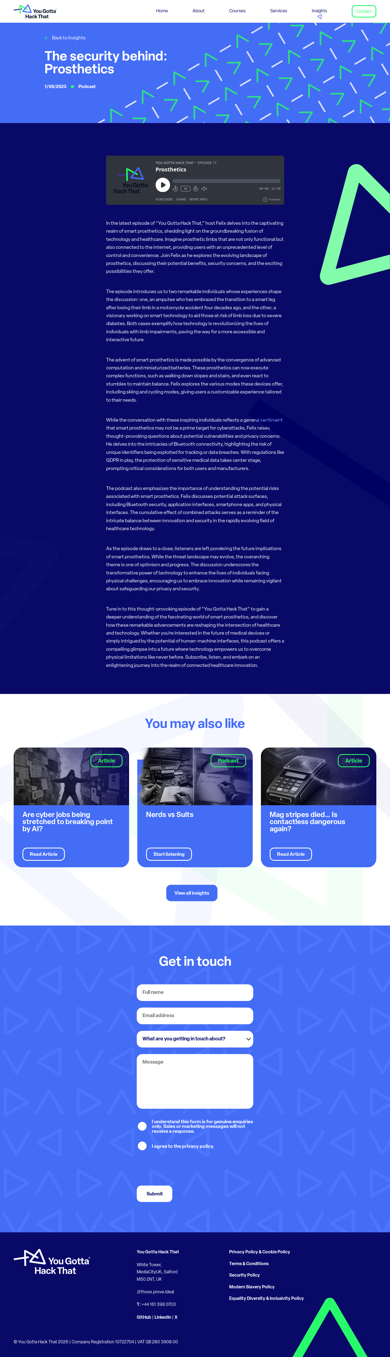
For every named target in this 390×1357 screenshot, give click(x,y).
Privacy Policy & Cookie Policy (259, 1252)
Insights (319, 11)
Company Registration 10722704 (103, 1342)
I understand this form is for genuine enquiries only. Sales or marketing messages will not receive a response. (202, 1127)
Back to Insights (69, 38)
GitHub (144, 1317)
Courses (237, 11)
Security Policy (244, 1275)
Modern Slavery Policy (252, 1287)
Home (162, 11)
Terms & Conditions (249, 1264)
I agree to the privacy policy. (183, 1146)
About (199, 11)
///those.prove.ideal (155, 1292)
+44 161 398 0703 (159, 1305)
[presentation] (178, 1168)
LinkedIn (163, 1317)
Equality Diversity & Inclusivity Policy (266, 1299)
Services (278, 11)
